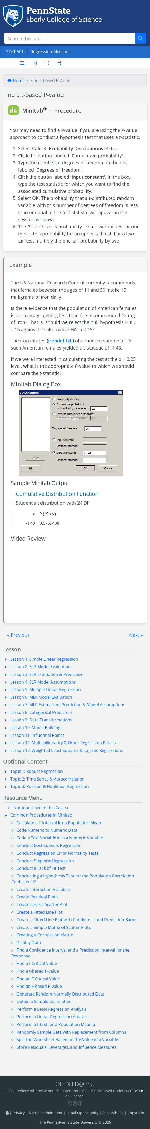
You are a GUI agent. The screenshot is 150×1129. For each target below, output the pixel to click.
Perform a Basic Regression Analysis (51, 1009)
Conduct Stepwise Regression (45, 861)
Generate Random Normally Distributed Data (60, 994)
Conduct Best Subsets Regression (49, 845)
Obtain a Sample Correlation (44, 1001)
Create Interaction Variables (43, 889)
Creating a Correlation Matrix (44, 935)
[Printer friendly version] (59, 63)
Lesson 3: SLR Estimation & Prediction (46, 674)
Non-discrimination (45, 1112)
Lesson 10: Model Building (35, 727)
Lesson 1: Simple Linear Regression (44, 659)
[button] (18, 635)
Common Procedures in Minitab (41, 815)
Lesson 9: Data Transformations (41, 720)
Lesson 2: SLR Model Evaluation (40, 666)
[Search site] (69, 38)
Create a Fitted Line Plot (39, 912)
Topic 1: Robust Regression (36, 771)
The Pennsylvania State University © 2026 (75, 1122)
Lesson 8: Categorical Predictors (41, 712)
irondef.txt (60, 340)
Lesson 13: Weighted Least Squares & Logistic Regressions (66, 750)
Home (16, 80)
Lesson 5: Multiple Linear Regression (45, 689)
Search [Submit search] (142, 38)
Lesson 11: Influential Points (37, 735)
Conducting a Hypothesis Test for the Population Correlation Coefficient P (72, 878)
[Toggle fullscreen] (47, 63)
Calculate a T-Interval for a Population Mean (58, 823)
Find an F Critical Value (38, 979)
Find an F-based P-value (39, 986)
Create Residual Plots (37, 897)
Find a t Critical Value (36, 963)
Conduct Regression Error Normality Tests (57, 853)
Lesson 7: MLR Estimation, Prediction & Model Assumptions (67, 704)
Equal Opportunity (82, 1112)
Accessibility (112, 1112)
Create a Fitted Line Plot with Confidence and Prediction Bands (76, 919)
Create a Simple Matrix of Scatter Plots (53, 927)
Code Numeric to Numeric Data (46, 830)
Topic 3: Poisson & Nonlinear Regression (49, 786)
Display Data (28, 942)
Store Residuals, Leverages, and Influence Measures (66, 1047)
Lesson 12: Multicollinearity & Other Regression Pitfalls (63, 743)
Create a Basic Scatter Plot (41, 904)
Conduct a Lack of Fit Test (41, 868)
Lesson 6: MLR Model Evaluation (41, 697)
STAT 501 (15, 52)
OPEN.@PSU (75, 1084)
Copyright (136, 1112)
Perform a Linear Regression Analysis (52, 1016)
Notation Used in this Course (41, 807)
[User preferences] (35, 63)
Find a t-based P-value (37, 971)
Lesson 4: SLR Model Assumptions (43, 682)
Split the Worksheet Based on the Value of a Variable (67, 1039)
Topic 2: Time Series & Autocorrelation (47, 779)
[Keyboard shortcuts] (22, 63)
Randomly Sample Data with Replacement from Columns (71, 1032)
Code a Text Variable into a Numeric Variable (59, 838)
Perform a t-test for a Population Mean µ (55, 1024)
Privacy (19, 1112)
